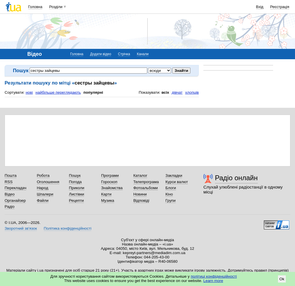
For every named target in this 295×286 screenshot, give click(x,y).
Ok (281, 279)
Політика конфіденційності (67, 228)
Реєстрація (279, 7)
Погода (75, 182)
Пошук (75, 175)
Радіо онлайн (236, 178)
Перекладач (15, 188)
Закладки (173, 175)
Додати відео (100, 54)
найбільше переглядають (58, 92)
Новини (140, 194)
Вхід (260, 7)
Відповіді (141, 200)
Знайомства (112, 188)
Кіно (169, 194)
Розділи (56, 7)
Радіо (9, 206)
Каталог (140, 175)
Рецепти (76, 200)
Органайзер (15, 200)
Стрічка (124, 54)
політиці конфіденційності (214, 276)
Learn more (213, 281)
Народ (42, 188)
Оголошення (48, 182)
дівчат (177, 92)
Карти (106, 194)
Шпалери (45, 194)
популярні (93, 92)
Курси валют (176, 182)
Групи (170, 200)
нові (29, 92)
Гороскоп (109, 182)
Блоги (170, 188)
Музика (107, 200)
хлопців (192, 92)
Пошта (10, 175)
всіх (165, 92)
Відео (10, 194)
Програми (110, 175)
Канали (143, 54)
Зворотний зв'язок (21, 228)
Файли (43, 200)
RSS (9, 182)
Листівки (76, 194)
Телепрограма (146, 182)
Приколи (76, 188)
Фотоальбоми (145, 188)
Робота (43, 175)
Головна (35, 7)
